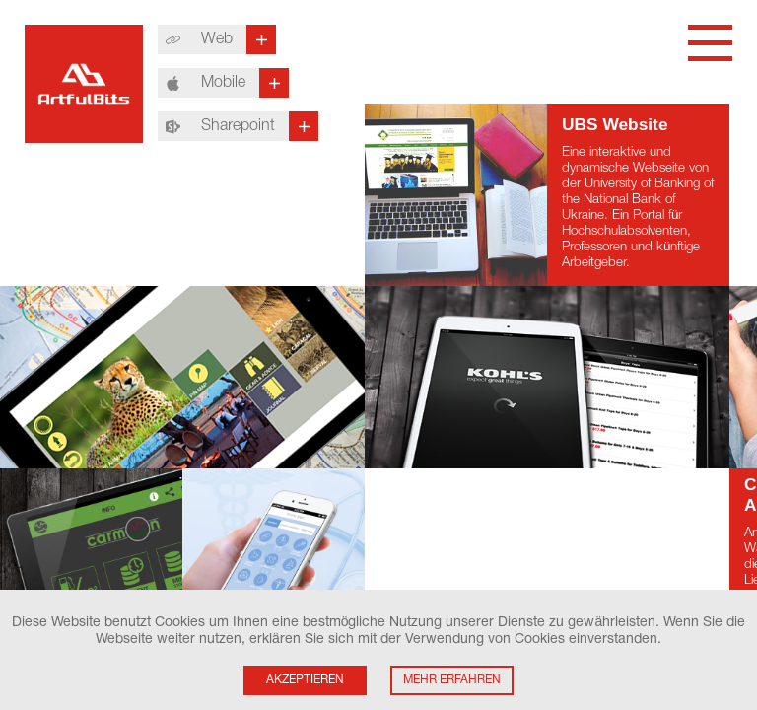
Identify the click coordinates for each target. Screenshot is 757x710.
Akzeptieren (305, 679)
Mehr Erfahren (452, 679)
